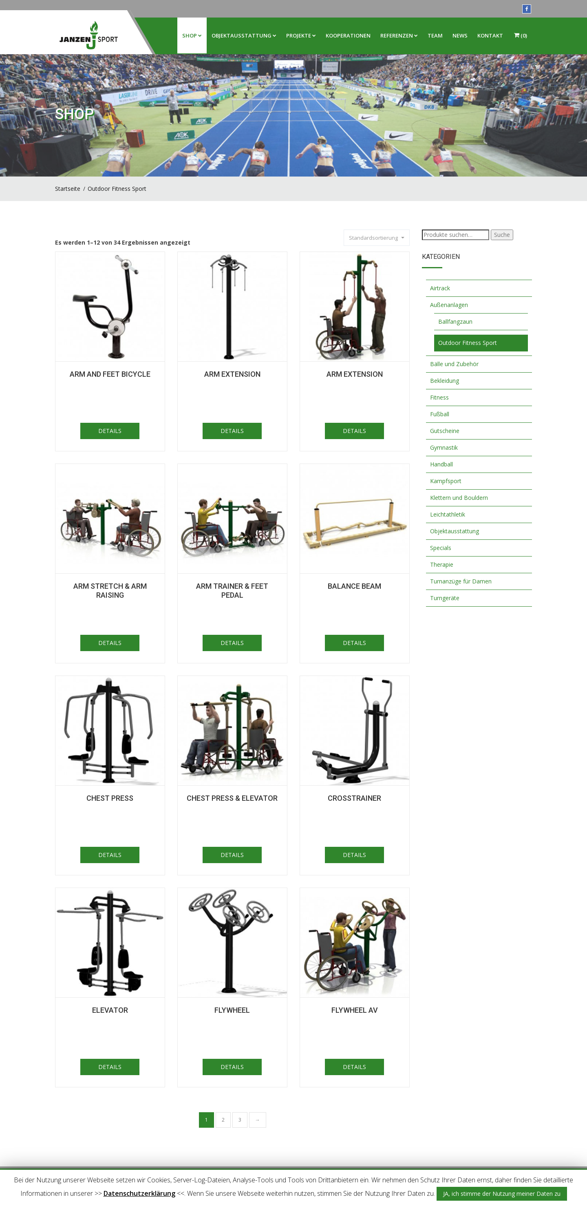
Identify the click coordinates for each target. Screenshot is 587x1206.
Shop (192, 35)
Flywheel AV (354, 1010)
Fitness (439, 397)
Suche (502, 235)
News (460, 35)
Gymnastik (444, 447)
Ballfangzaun (455, 321)
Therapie (441, 564)
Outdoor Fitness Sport (117, 188)
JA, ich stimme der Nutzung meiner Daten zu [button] (502, 1193)
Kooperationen (348, 35)
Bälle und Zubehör (454, 364)
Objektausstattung (244, 35)
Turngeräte (444, 598)
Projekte (301, 35)
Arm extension (355, 374)
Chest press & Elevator (232, 798)
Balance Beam (354, 586)
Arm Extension (232, 374)
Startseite (67, 188)
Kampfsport (445, 481)
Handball (441, 464)
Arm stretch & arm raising (110, 590)
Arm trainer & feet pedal (232, 590)
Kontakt (490, 35)
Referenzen (399, 35)
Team (435, 35)
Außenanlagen (449, 305)
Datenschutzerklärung (139, 1193)
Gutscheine (444, 431)
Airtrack (440, 288)
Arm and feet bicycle (110, 374)
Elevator (110, 1010)
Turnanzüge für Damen (461, 581)
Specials (440, 548)
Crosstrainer (354, 798)
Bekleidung (444, 380)
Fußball (439, 414)
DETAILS (109, 431)
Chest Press (109, 798)
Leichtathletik (447, 514)
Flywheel (232, 1010)
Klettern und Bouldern (459, 497)
